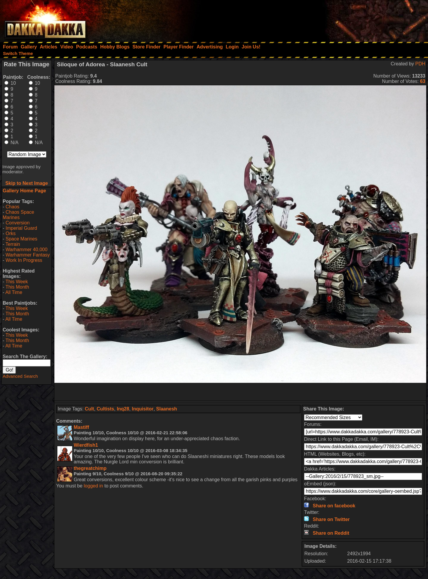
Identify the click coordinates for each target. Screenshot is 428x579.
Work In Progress (24, 260)
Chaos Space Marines (18, 215)
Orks (11, 233)
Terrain (12, 244)
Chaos (12, 206)
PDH (420, 63)
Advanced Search (20, 376)
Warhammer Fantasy (28, 254)
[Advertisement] (348, 19)
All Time (13, 292)
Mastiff (81, 427)
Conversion (18, 222)
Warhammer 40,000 (27, 249)
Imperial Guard (21, 228)
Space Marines (21, 238)
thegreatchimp (90, 468)
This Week (16, 281)
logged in (93, 485)
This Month (17, 287)
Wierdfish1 (86, 445)
